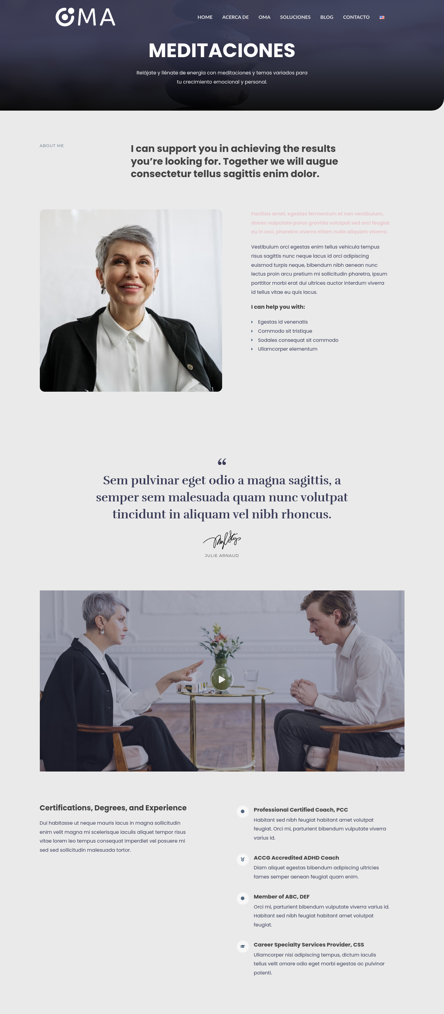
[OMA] (85, 16)
